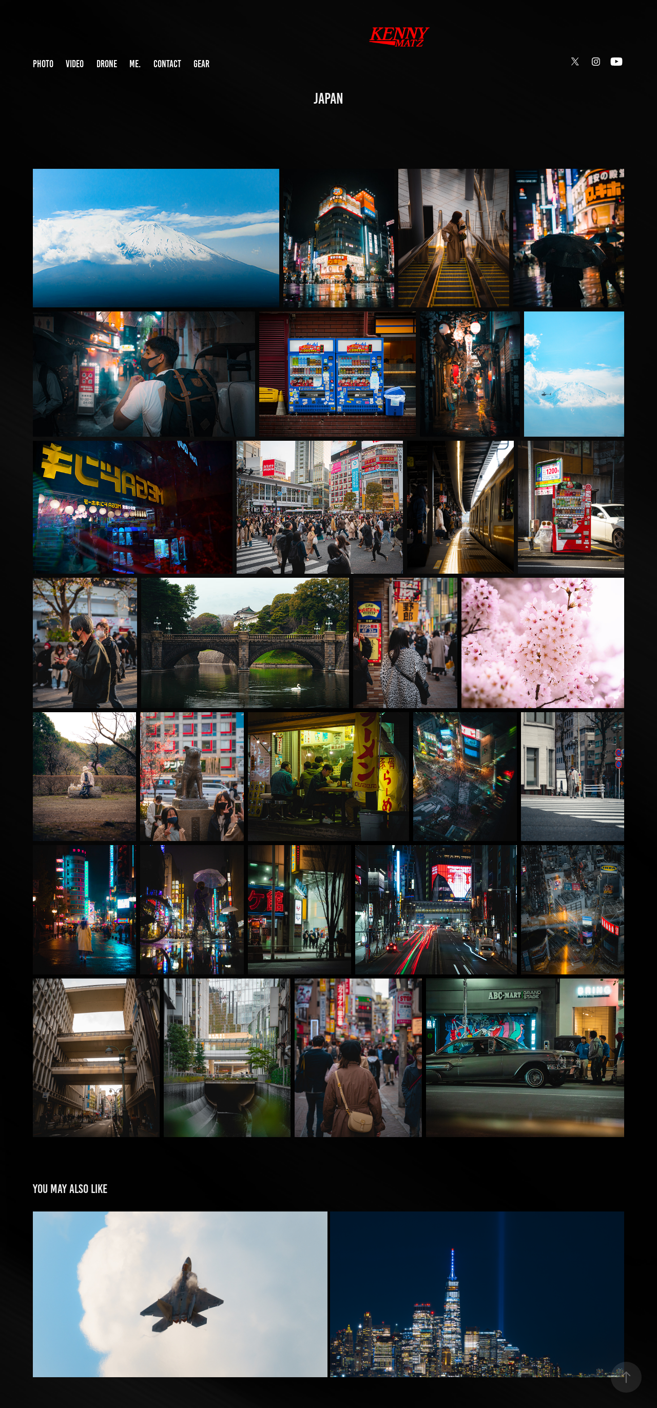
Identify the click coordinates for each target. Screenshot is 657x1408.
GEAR (201, 63)
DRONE (106, 63)
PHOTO (43, 63)
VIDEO (75, 63)
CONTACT (167, 63)
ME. (135, 63)
